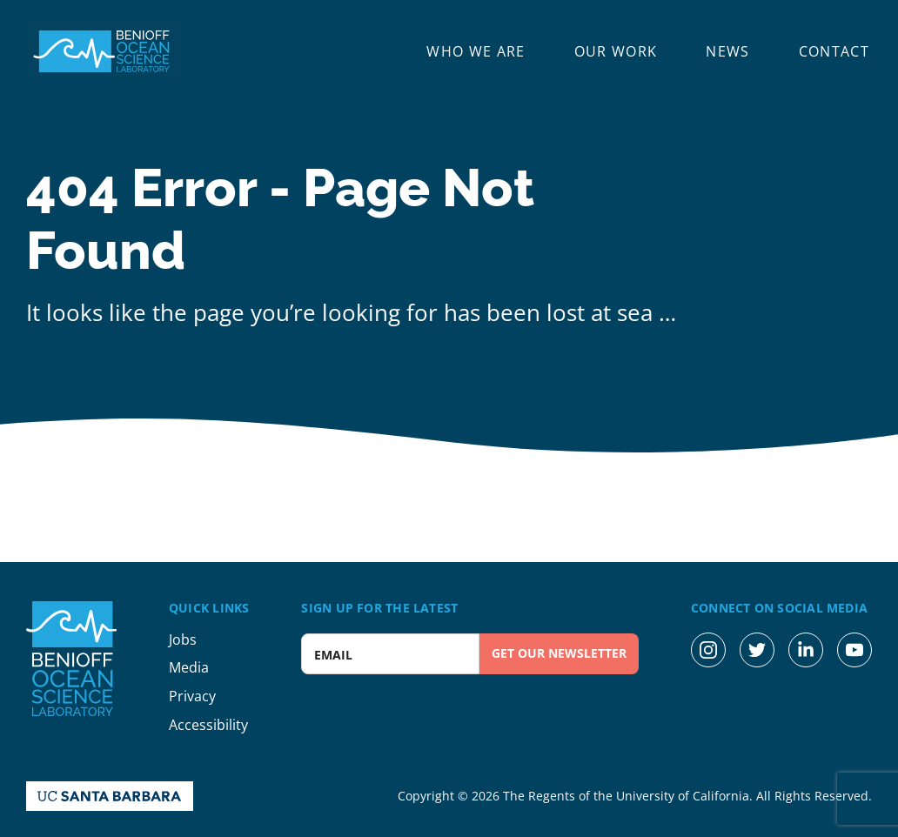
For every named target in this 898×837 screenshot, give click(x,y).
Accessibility (208, 724)
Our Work (616, 52)
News (727, 52)
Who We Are (475, 52)
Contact (834, 52)
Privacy (192, 696)
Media (189, 667)
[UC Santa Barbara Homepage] (109, 796)
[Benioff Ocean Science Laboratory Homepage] (104, 51)
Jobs (183, 639)
